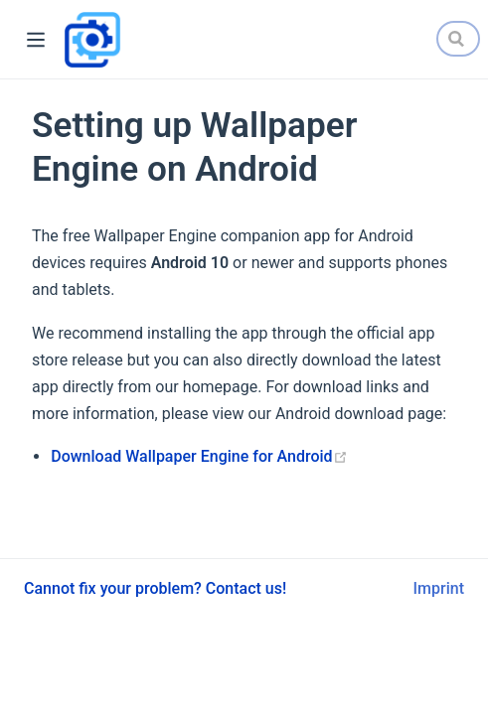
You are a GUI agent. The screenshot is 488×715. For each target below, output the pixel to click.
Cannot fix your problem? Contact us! (155, 588)
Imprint (438, 588)
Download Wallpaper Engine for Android (199, 456)
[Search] (458, 39)
